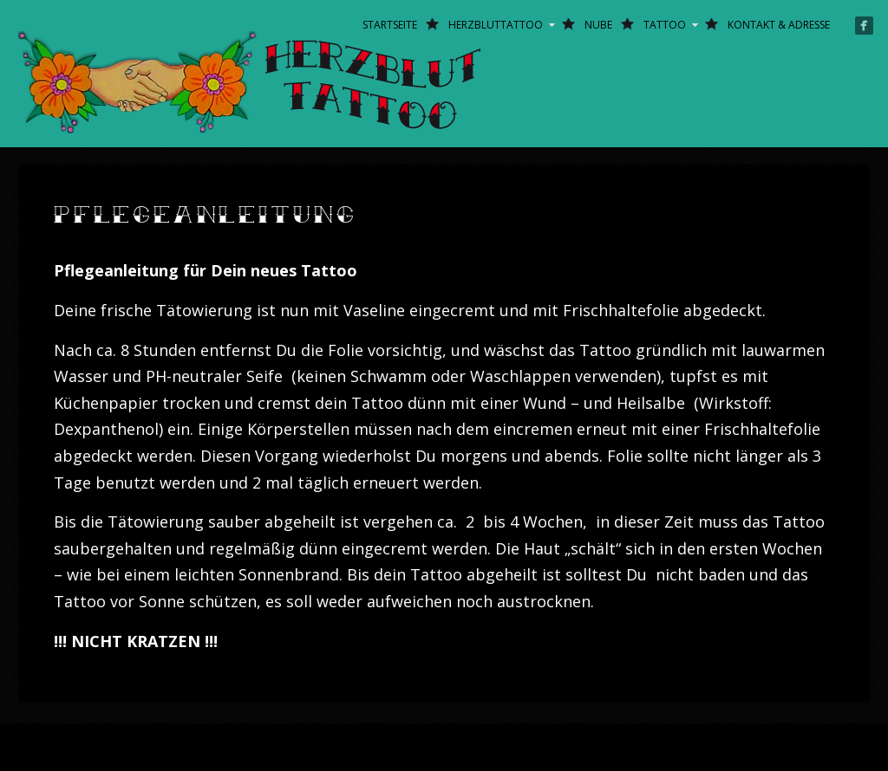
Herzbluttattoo (495, 24)
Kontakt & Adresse (779, 24)
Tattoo (664, 24)
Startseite (389, 24)
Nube (598, 24)
